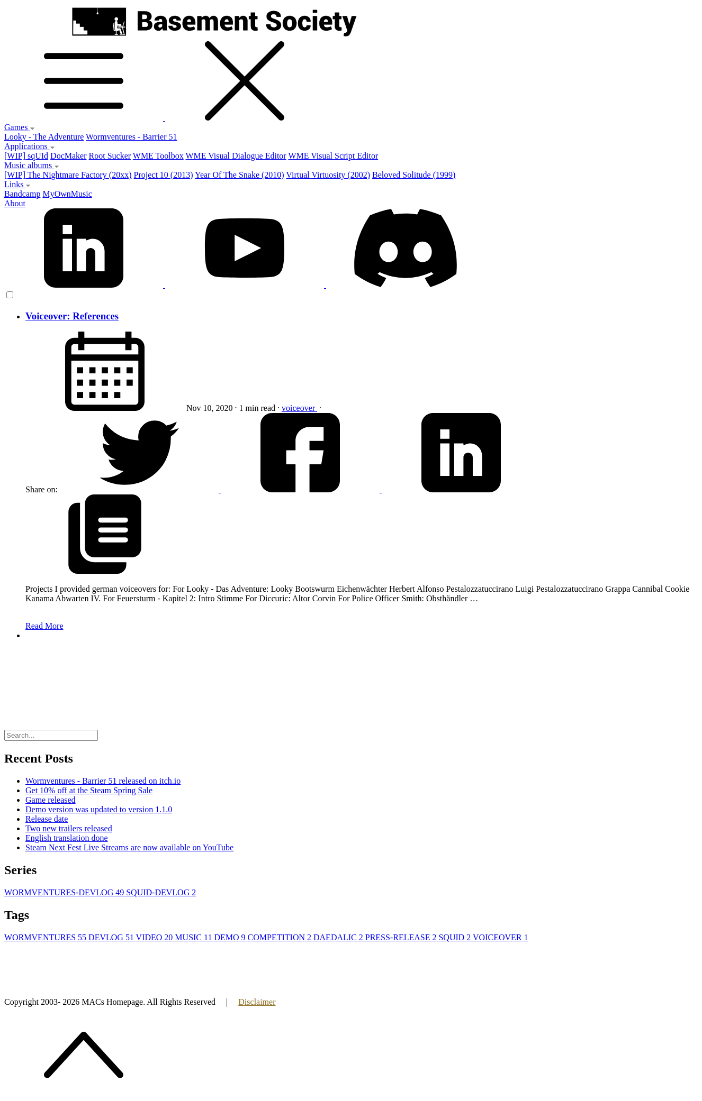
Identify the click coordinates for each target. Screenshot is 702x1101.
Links (17, 184)
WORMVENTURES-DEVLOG (65, 892)
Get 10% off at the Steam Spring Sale (88, 790)
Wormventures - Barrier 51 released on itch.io (103, 780)
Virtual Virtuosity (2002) (328, 174)
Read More (44, 625)
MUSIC (194, 937)
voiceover (299, 407)
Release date (46, 818)
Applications (29, 146)
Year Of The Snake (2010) (239, 174)
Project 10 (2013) (163, 174)
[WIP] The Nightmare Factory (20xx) (68, 174)
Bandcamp (22, 193)
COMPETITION (280, 937)
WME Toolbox (158, 155)
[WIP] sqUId (26, 155)
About (14, 203)
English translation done (66, 837)
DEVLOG (112, 937)
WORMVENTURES (46, 937)
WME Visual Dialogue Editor (235, 155)
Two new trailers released (68, 828)
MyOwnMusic (67, 193)
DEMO (230, 937)
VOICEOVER (500, 937)
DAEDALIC (339, 937)
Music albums (31, 165)
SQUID (455, 937)
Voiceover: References (72, 316)
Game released (50, 799)
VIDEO (155, 937)
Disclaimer (256, 1001)
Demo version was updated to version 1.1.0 (98, 809)
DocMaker (68, 155)
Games (19, 127)
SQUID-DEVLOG (161, 892)
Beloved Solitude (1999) (413, 174)
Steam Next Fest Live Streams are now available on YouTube (129, 847)
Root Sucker (110, 155)
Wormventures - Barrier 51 (131, 136)
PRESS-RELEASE (402, 937)
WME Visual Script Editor (333, 155)
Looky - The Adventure (44, 136)
